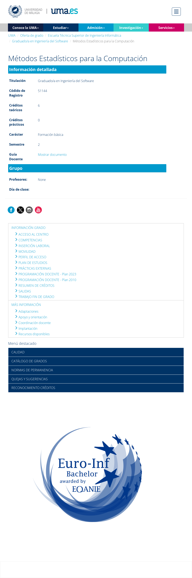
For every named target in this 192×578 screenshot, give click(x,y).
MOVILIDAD (24, 251)
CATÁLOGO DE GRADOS (29, 361)
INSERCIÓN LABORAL (32, 246)
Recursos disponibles (32, 334)
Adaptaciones (26, 311)
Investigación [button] (131, 27)
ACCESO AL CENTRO (31, 234)
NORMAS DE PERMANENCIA (32, 370)
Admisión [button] (96, 27)
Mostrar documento (52, 154)
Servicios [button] (166, 27)
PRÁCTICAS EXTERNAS (32, 268)
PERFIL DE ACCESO (30, 257)
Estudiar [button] (61, 27)
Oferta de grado (31, 35)
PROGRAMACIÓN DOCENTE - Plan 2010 (45, 280)
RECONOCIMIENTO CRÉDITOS (33, 388)
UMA (11, 35)
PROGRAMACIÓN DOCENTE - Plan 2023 (45, 274)
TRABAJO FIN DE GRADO (34, 296)
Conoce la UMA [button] (25, 27)
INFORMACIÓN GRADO (28, 227)
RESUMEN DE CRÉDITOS (34, 285)
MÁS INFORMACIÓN (26, 304)
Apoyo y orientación (30, 317)
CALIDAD (17, 352)
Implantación (25, 328)
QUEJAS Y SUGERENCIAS (29, 379)
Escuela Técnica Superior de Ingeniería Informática (84, 35)
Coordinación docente (32, 323)
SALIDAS (22, 291)
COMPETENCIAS (28, 240)
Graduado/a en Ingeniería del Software (40, 41)
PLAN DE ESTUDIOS (30, 262)
